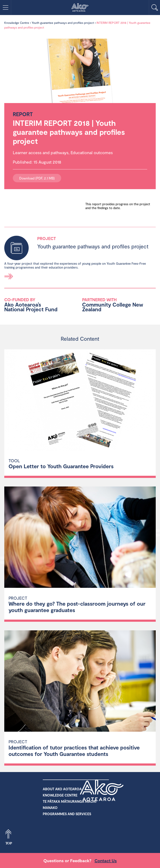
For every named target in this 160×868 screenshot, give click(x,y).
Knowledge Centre (16, 22)
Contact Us (106, 860)
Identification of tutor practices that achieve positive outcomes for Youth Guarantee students (74, 750)
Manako (50, 808)
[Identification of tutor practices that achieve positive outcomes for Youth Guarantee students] (80, 681)
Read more (8, 276)
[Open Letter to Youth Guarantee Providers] (80, 400)
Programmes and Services (67, 814)
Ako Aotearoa (102, 790)
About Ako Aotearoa (62, 789)
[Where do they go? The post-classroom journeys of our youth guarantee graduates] (80, 537)
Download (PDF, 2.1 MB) (37, 178)
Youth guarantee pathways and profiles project (63, 22)
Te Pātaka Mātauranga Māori (69, 801)
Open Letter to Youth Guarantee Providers (61, 466)
